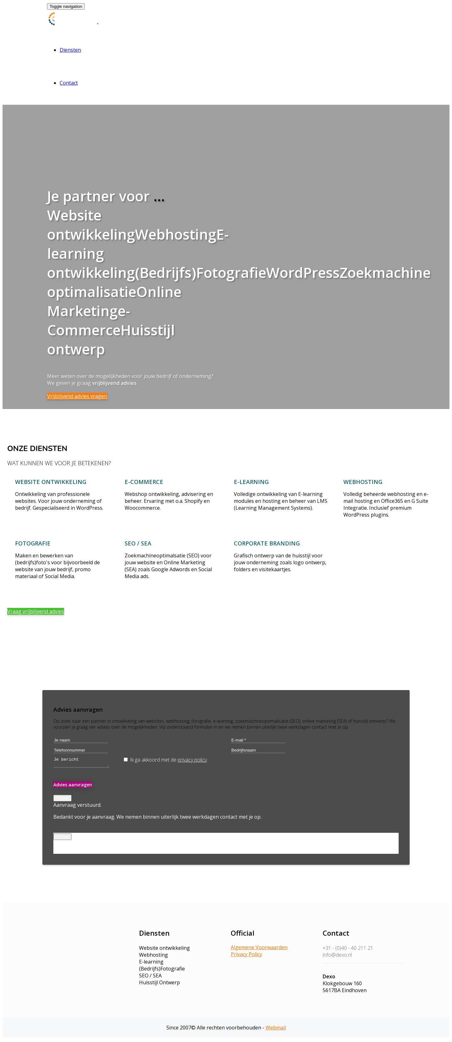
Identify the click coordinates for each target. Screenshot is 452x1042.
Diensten (70, 49)
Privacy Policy (246, 956)
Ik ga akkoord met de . (166, 759)
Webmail (276, 1029)
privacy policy (192, 759)
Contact (69, 82)
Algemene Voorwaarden (259, 949)
